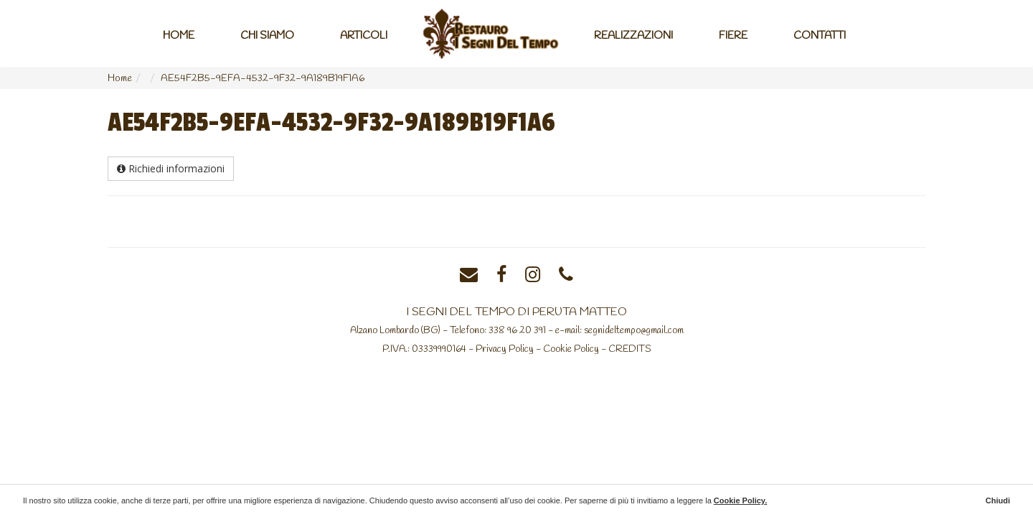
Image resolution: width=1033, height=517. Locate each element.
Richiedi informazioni (171, 168)
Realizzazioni (633, 36)
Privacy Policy (505, 349)
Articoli (363, 36)
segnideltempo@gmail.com (634, 330)
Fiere (733, 36)
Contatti (819, 36)
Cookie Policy (571, 349)
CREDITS (629, 349)
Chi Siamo (267, 36)
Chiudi (998, 500)
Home (178, 36)
